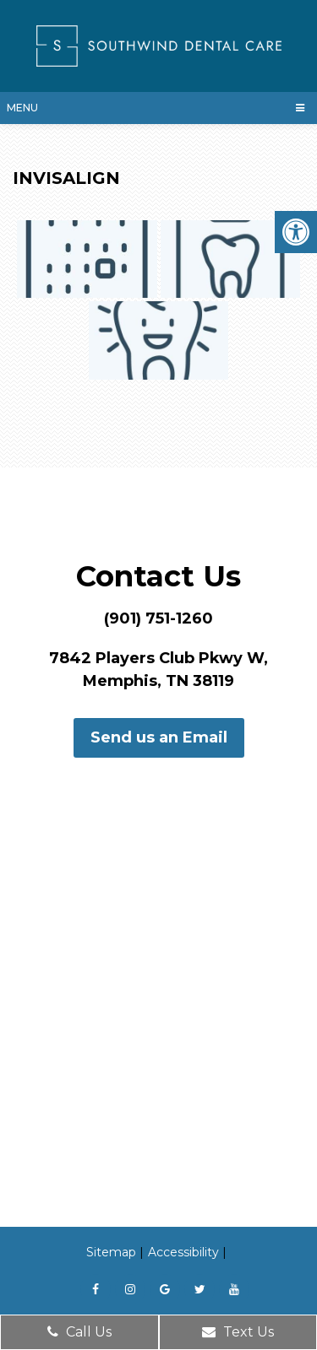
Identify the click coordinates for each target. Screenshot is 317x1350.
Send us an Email (158, 737)
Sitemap (111, 1252)
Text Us (238, 1332)
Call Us (79, 1332)
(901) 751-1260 (158, 618)
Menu (22, 107)
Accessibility (183, 1252)
